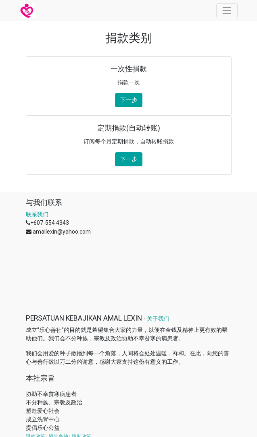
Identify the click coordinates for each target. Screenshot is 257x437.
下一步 (128, 100)
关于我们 (158, 256)
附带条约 (58, 374)
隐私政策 (81, 374)
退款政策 (35, 374)
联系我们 (37, 214)
